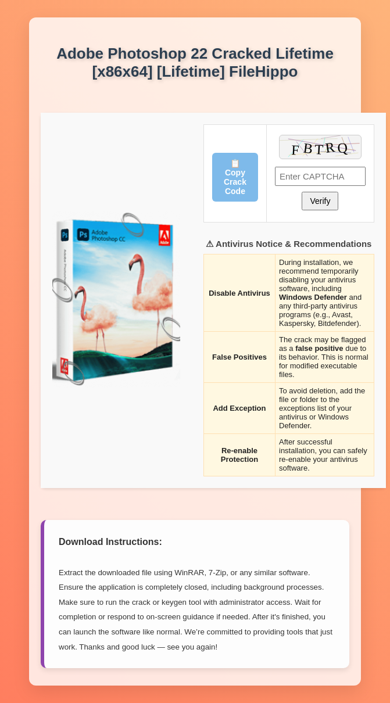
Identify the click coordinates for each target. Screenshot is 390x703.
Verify (320, 201)
